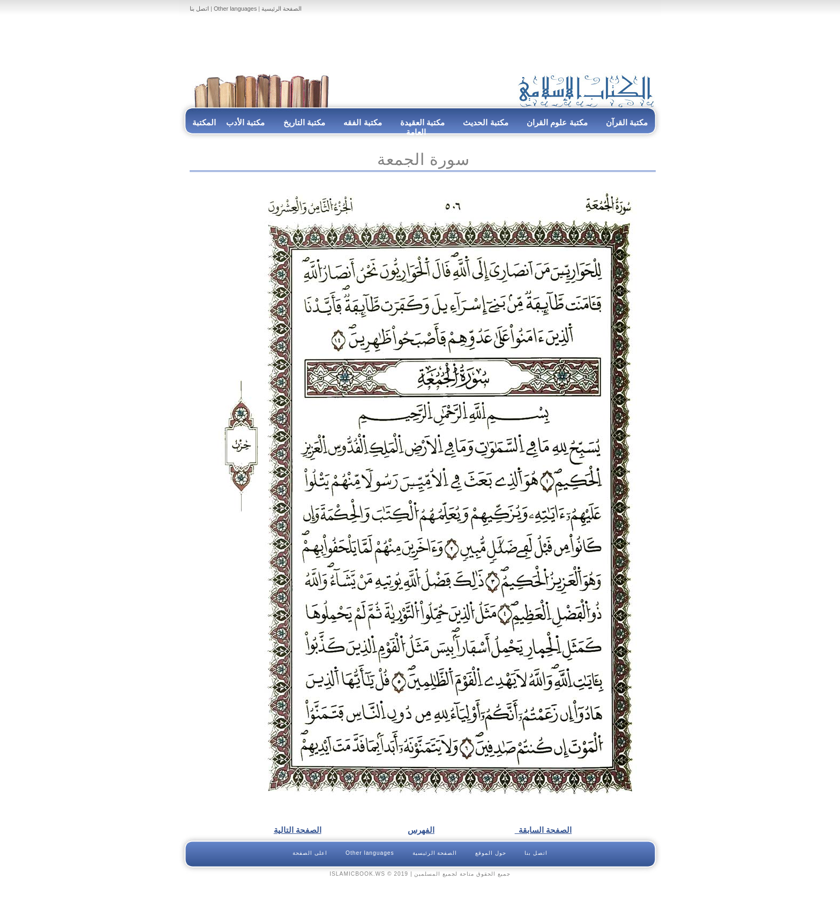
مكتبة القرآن (627, 122)
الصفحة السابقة (543, 829)
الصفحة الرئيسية (281, 8)
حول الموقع (490, 853)
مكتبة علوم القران (557, 122)
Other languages (235, 8)
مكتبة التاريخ (304, 122)
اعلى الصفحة (309, 853)
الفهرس (421, 829)
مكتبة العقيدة (421, 122)
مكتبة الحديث (485, 122)
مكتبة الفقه (361, 122)
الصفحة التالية (297, 829)
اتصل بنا (199, 8)
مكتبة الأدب (245, 122)
